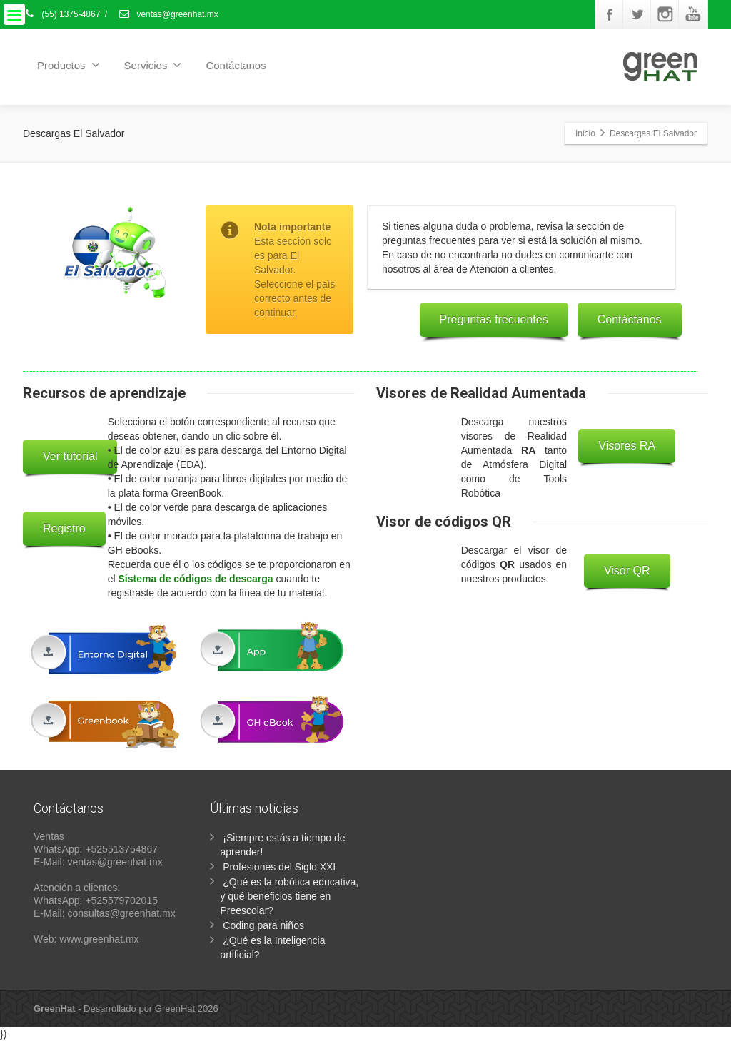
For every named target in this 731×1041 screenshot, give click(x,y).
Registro (64, 528)
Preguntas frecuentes (494, 319)
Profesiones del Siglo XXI (279, 867)
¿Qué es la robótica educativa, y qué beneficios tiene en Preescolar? (289, 896)
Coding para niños (263, 925)
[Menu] (14, 14)
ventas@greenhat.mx (168, 14)
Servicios (153, 65)
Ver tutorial (70, 456)
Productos (68, 65)
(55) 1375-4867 (61, 14)
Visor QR (627, 570)
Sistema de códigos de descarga (196, 578)
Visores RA (626, 446)
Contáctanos (236, 65)
